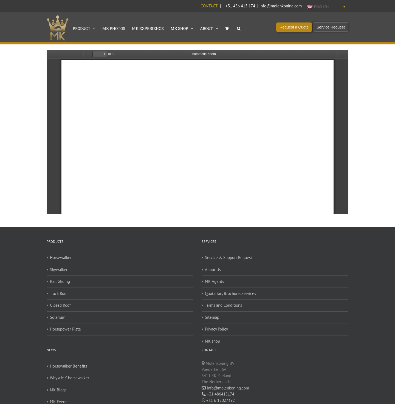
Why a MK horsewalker (69, 377)
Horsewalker (61, 257)
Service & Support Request (228, 257)
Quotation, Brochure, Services (230, 293)
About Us (213, 269)
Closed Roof (60, 305)
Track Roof (59, 293)
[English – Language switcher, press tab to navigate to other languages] (326, 6)
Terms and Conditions (223, 305)
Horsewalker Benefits (68, 366)
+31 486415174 (218, 394)
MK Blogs (58, 389)
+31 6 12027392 (218, 400)
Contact (209, 5)
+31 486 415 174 (240, 5)
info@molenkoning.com (280, 5)
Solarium (57, 317)
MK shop (212, 341)
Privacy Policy (216, 329)
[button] (239, 27)
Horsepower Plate (65, 329)
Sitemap (212, 317)
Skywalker (58, 269)
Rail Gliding (60, 281)
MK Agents (214, 281)
